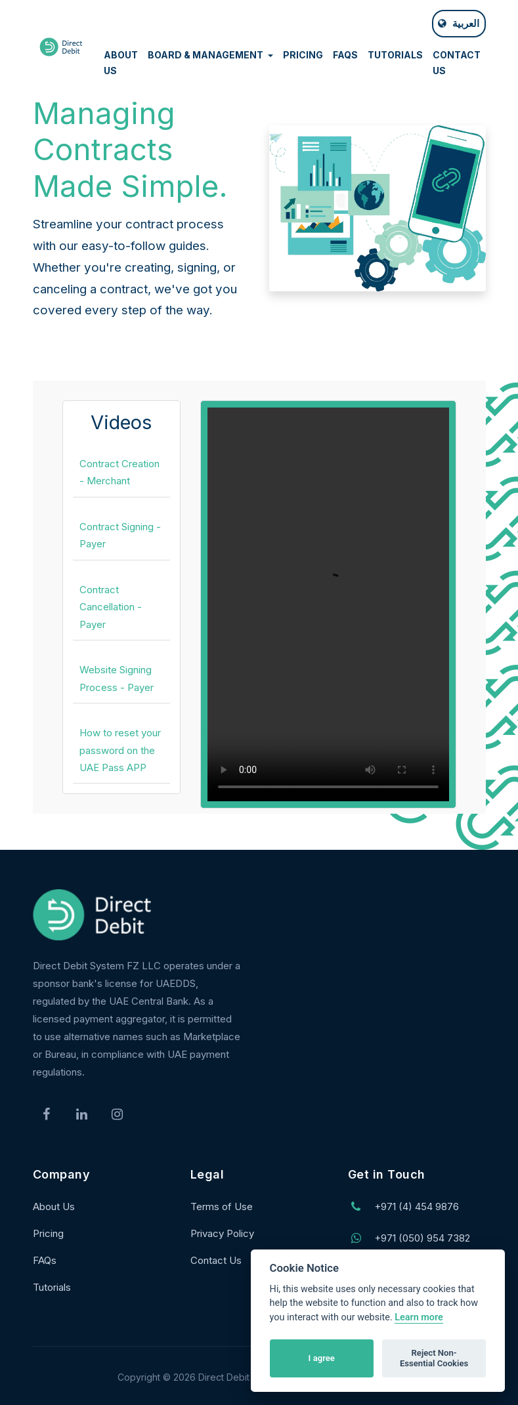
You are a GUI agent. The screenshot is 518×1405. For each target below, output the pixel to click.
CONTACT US (457, 63)
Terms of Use (221, 1206)
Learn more (418, 1317)
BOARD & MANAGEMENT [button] (206, 54)
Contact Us (216, 1260)
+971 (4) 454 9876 (416, 1206)
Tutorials (52, 1287)
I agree (322, 1358)
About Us (54, 1206)
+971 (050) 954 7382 (422, 1238)
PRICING (303, 54)
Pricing (48, 1233)
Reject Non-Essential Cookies (434, 1358)
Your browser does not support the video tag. (328, 604)
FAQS (345, 54)
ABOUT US (121, 63)
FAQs (44, 1260)
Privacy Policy (222, 1233)
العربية (458, 23)
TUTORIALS (395, 54)
